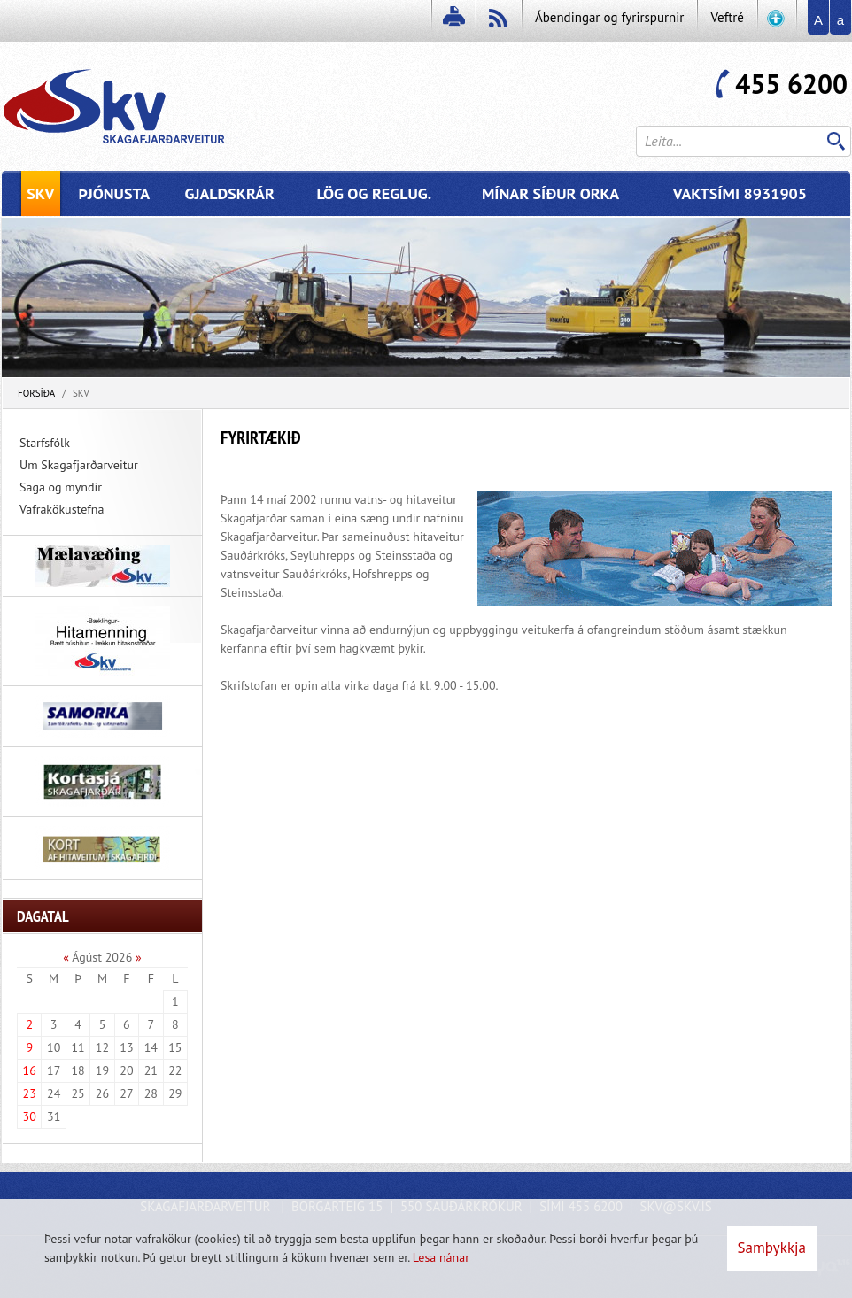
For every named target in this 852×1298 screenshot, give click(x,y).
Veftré (727, 17)
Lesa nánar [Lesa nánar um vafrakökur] (441, 1257)
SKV (81, 393)
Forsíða (36, 393)
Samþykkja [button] (772, 1247)
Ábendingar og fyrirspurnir (609, 17)
